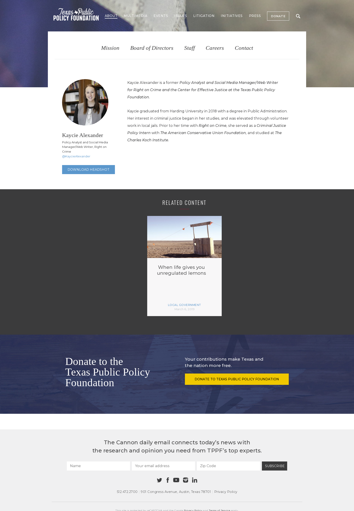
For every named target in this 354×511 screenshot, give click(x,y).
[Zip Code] (228, 466)
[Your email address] (163, 466)
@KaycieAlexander (76, 156)
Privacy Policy (225, 492)
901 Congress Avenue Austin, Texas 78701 (176, 492)
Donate (278, 16)
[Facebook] (168, 480)
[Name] (98, 466)
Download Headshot (88, 170)
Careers (215, 48)
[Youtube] (176, 480)
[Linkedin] (194, 480)
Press (255, 16)
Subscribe (275, 466)
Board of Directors (151, 48)
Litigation (203, 16)
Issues (180, 16)
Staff (189, 48)
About (111, 16)
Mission (110, 48)
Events (161, 16)
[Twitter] (159, 480)
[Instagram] (185, 480)
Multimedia (135, 16)
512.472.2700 (127, 492)
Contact (244, 48)
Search (298, 16)
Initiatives (232, 16)
